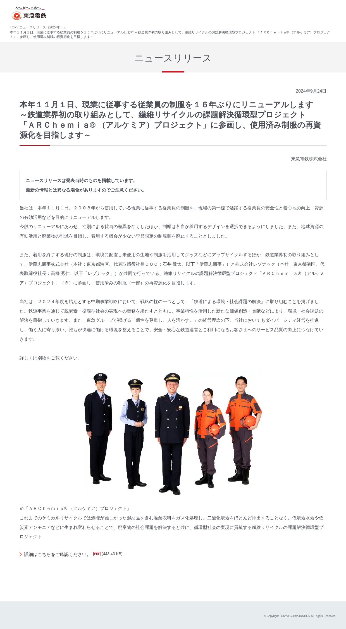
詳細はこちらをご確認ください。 (57, 554)
